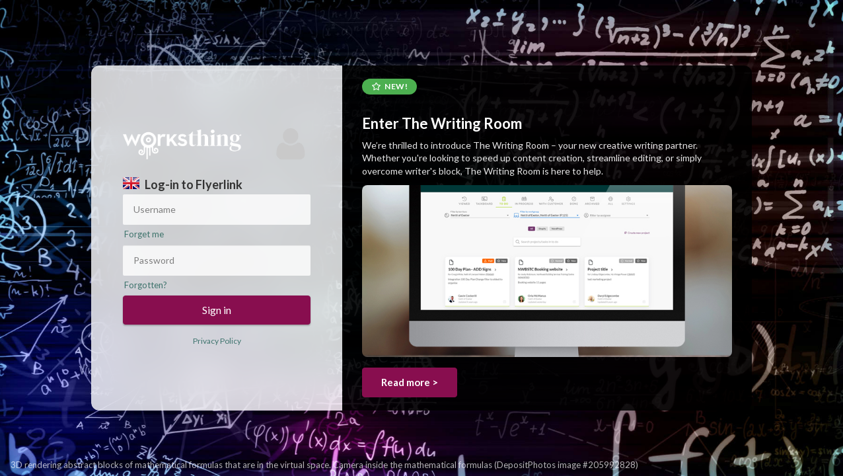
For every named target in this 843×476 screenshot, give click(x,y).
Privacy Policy (217, 341)
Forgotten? (145, 285)
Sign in (216, 309)
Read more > (409, 382)
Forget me (144, 234)
